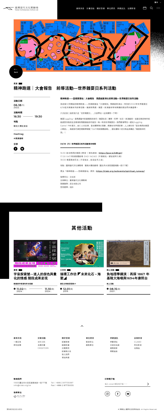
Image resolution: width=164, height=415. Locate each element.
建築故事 (114, 348)
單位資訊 (111, 8)
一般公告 (17, 342)
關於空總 (101, 8)
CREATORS (43, 348)
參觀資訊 (121, 8)
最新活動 (41, 342)
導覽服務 (114, 351)
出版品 (137, 348)
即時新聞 (17, 345)
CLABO (137, 342)
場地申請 (65, 357)
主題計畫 (41, 345)
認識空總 (65, 342)
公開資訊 (65, 348)
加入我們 (65, 354)
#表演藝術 (18, 138)
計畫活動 (91, 8)
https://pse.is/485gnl (110, 153)
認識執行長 (66, 351)
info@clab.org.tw (22, 385)
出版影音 (138, 338)
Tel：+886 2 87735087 (62, 383)
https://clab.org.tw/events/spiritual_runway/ (120, 171)
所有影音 (138, 345)
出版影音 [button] (132, 8)
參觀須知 (114, 342)
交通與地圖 (115, 345)
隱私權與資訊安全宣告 (14, 409)
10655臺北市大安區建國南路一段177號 (30, 383)
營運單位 (90, 342)
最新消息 (80, 8)
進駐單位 (90, 345)
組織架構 (65, 345)
